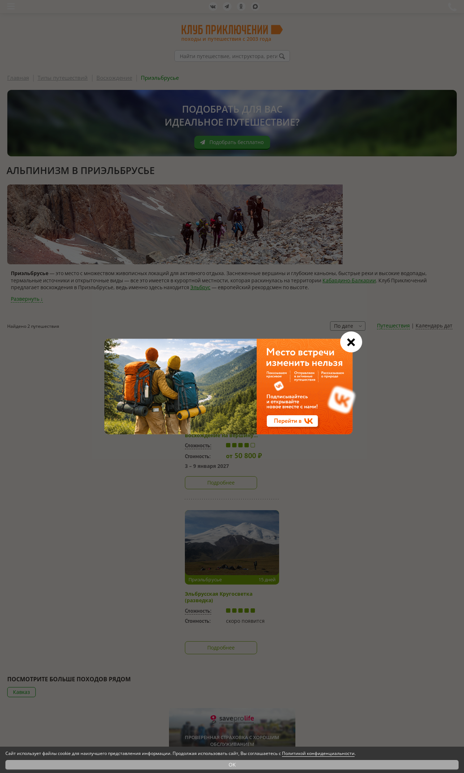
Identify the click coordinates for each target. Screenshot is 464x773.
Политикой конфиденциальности (318, 753)
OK (232, 764)
